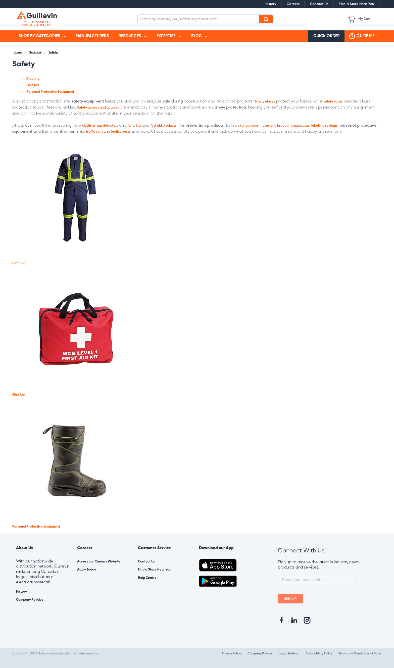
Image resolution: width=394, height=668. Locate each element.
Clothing (32, 78)
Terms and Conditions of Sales (360, 653)
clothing (88, 125)
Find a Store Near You (356, 4)
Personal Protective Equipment (50, 91)
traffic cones (95, 131)
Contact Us (319, 4)
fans (130, 125)
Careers (293, 4)
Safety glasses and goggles (98, 107)
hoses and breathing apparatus (285, 125)
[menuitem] (42, 36)
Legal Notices (289, 653)
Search (267, 19)
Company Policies (29, 599)
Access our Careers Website (98, 561)
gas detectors (107, 125)
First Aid (32, 85)
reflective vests (118, 131)
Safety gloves (264, 101)
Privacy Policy (231, 653)
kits (138, 125)
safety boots (332, 101)
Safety (53, 52)
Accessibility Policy (319, 653)
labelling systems (324, 125)
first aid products (163, 125)
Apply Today (86, 569)
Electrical (35, 52)
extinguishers (248, 125)
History (270, 4)
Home (18, 52)
